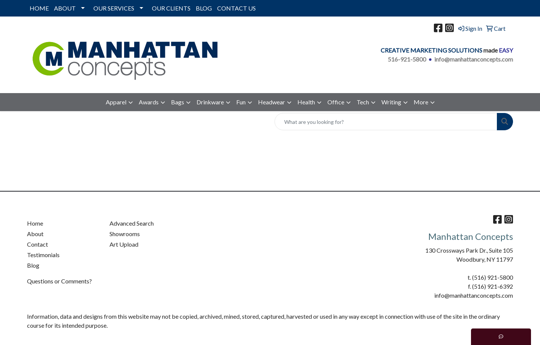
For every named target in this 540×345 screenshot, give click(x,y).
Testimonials (43, 254)
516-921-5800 (407, 59)
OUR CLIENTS (171, 8)
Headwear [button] (271, 101)
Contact (37, 244)
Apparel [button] (116, 101)
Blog (33, 265)
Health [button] (306, 101)
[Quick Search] (385, 121)
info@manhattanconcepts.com (473, 59)
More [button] (421, 101)
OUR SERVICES (113, 8)
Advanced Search (132, 223)
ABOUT (65, 8)
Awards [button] (149, 101)
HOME (39, 8)
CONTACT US (236, 8)
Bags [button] (177, 101)
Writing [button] (391, 101)
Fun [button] (241, 101)
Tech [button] (363, 101)
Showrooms (125, 233)
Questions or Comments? (59, 281)
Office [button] (335, 101)
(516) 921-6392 (492, 286)
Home (35, 223)
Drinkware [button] (210, 101)
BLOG (204, 8)
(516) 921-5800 (492, 277)
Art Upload (124, 244)
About (35, 233)
